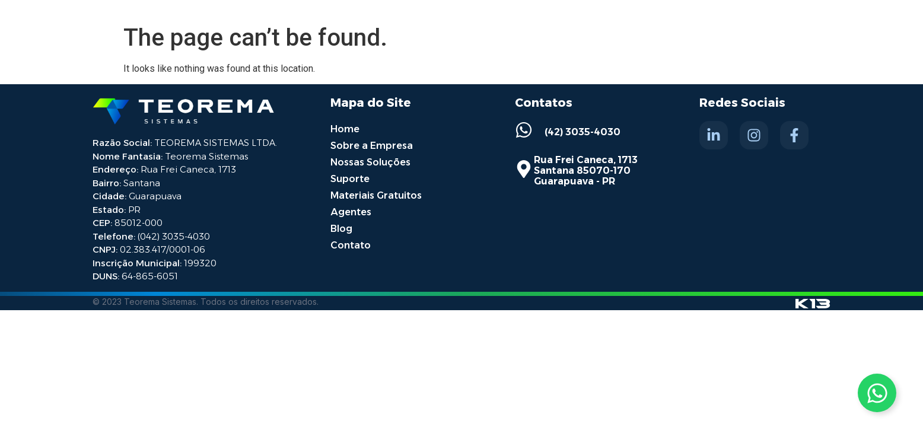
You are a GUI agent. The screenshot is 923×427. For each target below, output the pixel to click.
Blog (341, 228)
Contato (350, 245)
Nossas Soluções (370, 162)
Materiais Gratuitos (376, 195)
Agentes (350, 212)
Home (344, 129)
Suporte (350, 178)
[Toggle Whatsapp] (877, 393)
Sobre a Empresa (371, 145)
